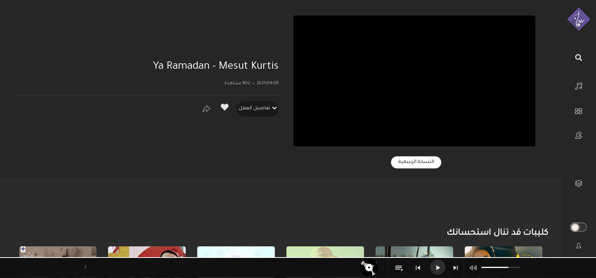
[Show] (206, 109)
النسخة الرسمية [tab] (416, 162)
